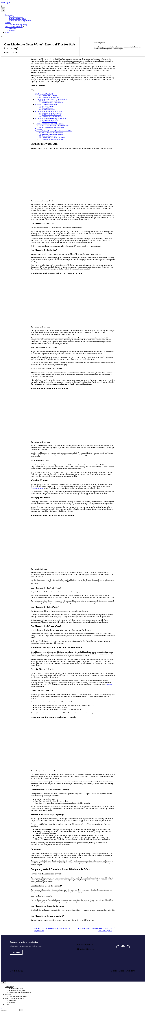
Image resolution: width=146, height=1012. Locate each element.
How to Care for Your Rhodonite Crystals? (50, 124)
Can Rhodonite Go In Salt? (49, 96)
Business (9, 23)
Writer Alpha (5, 2)
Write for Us (131, 971)
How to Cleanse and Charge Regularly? (53, 127)
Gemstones (9, 15)
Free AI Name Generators (14, 27)
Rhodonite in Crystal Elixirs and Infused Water (51, 118)
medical (109, 684)
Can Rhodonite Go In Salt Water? (51, 115)
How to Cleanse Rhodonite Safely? (47, 104)
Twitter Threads (117, 971)
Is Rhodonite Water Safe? (44, 94)
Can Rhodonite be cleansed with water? (53, 137)
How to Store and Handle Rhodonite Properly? (55, 125)
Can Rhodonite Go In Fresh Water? (52, 113)
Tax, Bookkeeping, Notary (18, 25)
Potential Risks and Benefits (50, 120)
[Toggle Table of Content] (32, 90)
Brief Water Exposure (48, 106)
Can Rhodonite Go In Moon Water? (52, 116)
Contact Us (16, 952)
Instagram (12, 29)
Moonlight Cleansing (48, 108)
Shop (7, 32)
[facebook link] (128, 946)
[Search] (21, 1010)
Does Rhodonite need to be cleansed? (52, 134)
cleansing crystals (37, 488)
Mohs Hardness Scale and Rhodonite (52, 102)
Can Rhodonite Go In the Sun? (50, 97)
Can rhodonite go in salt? (49, 136)
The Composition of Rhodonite (51, 101)
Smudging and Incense (48, 109)
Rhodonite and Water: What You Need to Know (51, 99)
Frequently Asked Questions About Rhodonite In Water (54, 131)
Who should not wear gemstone (20, 21)
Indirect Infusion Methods (49, 122)
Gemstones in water (16, 17)
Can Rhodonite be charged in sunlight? (53, 139)
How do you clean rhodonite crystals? (53, 132)
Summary (39, 129)
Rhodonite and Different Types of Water (49, 111)
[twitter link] (123, 946)
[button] (2, 6)
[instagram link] (117, 946)
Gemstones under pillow (17, 19)
